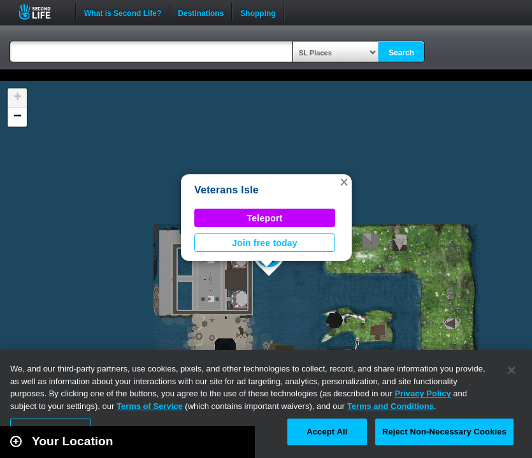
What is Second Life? (122, 12)
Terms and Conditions (390, 406)
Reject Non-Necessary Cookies (444, 431)
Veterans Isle (226, 189)
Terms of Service (150, 406)
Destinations (201, 12)
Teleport (265, 218)
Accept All (326, 431)
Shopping (257, 12)
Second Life (42, 11)
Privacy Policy (422, 393)
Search (401, 52)
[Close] (512, 370)
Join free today (265, 243)
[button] (344, 182)
